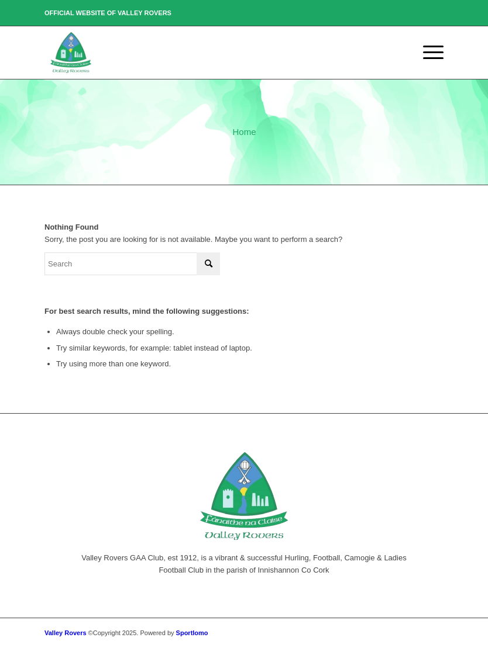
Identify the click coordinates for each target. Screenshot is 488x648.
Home (244, 132)
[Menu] (427, 52)
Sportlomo (192, 632)
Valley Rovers (65, 632)
